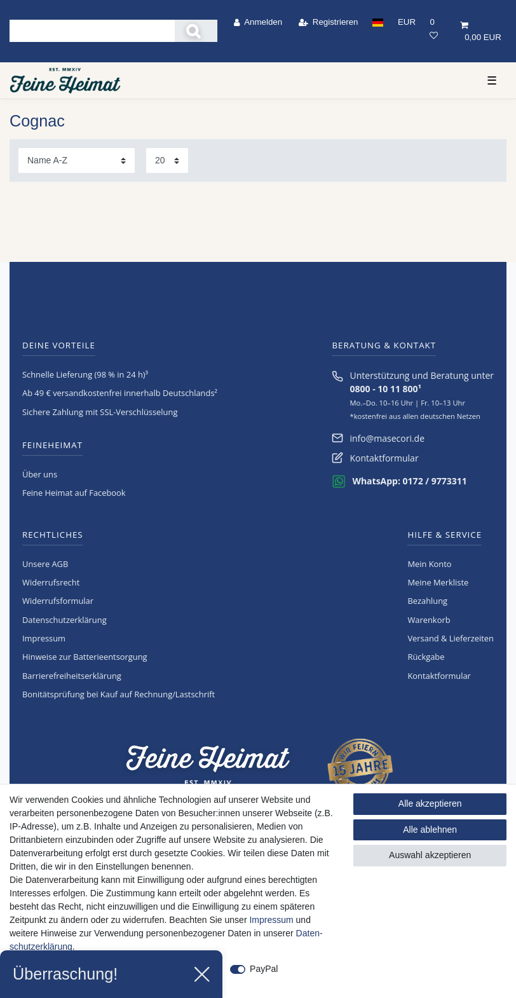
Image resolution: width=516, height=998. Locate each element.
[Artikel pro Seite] (167, 160)
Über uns (39, 474)
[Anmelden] (258, 22)
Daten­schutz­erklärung (64, 619)
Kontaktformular (384, 458)
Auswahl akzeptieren (430, 855)
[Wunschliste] (434, 28)
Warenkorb (428, 619)
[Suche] (196, 31)
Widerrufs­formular (57, 600)
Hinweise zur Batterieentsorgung (84, 656)
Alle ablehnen (430, 829)
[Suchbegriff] (92, 31)
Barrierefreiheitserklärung (71, 675)
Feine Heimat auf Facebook (74, 492)
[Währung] (407, 22)
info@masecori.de (387, 438)
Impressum (43, 638)
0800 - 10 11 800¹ (385, 389)
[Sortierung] (76, 160)
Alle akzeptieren (430, 803)
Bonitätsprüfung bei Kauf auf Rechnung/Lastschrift (118, 694)
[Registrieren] (328, 22)
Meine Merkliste (437, 582)
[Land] (378, 22)
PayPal (264, 969)
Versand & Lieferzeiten (450, 638)
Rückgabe (425, 656)
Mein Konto (429, 564)
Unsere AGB (45, 564)
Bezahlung (427, 600)
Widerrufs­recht (50, 582)
